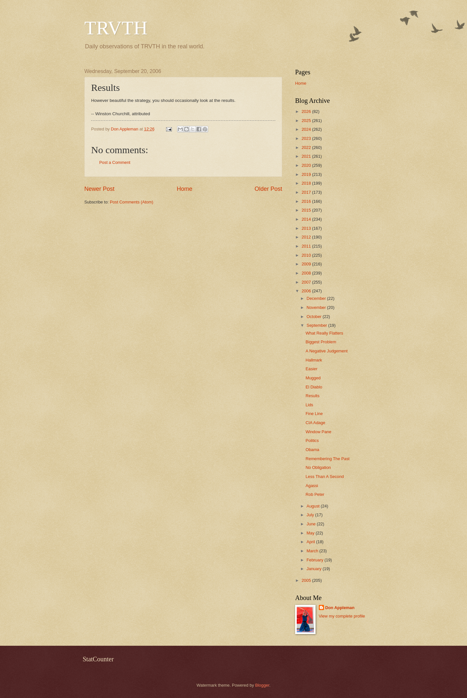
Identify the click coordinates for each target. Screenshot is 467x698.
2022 (307, 147)
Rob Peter (314, 494)
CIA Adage (315, 422)
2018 (307, 183)
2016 (307, 201)
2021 (307, 156)
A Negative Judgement (326, 351)
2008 (307, 273)
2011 (307, 246)
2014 (307, 219)
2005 (307, 580)
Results (312, 395)
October (314, 316)
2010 (307, 255)
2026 (307, 111)
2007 (307, 282)
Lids (309, 404)
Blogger (262, 685)
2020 (307, 165)
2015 (307, 210)
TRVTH (116, 28)
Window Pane (318, 431)
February (315, 559)
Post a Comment (114, 162)
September (317, 325)
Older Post (268, 189)
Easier (311, 368)
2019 (307, 174)
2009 (307, 264)
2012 (307, 237)
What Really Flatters (324, 333)
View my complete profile (342, 616)
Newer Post (99, 189)
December (316, 298)
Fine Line (314, 413)
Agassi (311, 485)
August (313, 506)
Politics (312, 440)
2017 (307, 192)
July (310, 514)
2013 (307, 228)
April (311, 541)
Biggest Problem (320, 341)
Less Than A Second (324, 476)
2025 (307, 120)
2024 (307, 129)
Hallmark (313, 360)
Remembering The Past (327, 458)
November (316, 307)
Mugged (313, 377)
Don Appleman (339, 607)
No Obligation (318, 467)
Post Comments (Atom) (131, 202)
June (311, 523)
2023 (307, 138)
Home (184, 189)
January (314, 568)
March (312, 550)
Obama (312, 449)
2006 (307, 290)
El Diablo (313, 387)
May (311, 533)
